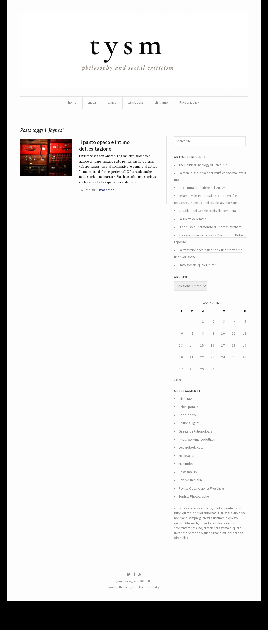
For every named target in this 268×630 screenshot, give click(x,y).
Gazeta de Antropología (197, 450)
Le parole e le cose (193, 468)
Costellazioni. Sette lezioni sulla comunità (210, 218)
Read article (109, 201)
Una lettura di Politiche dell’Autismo (205, 193)
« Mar (178, 396)
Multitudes (187, 485)
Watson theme (117, 615)
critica (89, 104)
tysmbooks (135, 104)
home (69, 104)
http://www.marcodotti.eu (198, 459)
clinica (110, 104)
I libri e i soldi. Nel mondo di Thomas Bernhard (212, 235)
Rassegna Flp (189, 494)
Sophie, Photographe (195, 519)
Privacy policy (191, 104)
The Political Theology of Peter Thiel (206, 169)
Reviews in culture (192, 502)
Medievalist (188, 476)
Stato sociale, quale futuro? (199, 275)
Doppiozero (188, 433)
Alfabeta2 (186, 416)
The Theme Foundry (147, 615)
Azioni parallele (190, 425)
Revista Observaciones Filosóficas (205, 511)
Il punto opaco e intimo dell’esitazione (105, 149)
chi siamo (162, 104)
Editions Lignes (190, 442)
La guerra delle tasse (194, 226)
